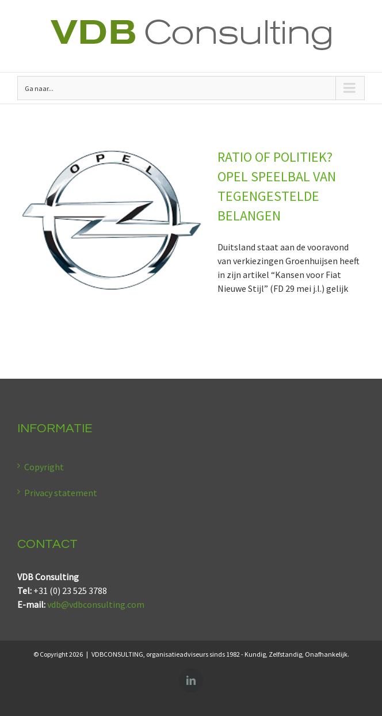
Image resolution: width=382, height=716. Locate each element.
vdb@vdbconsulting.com (95, 604)
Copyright (44, 467)
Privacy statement (60, 492)
